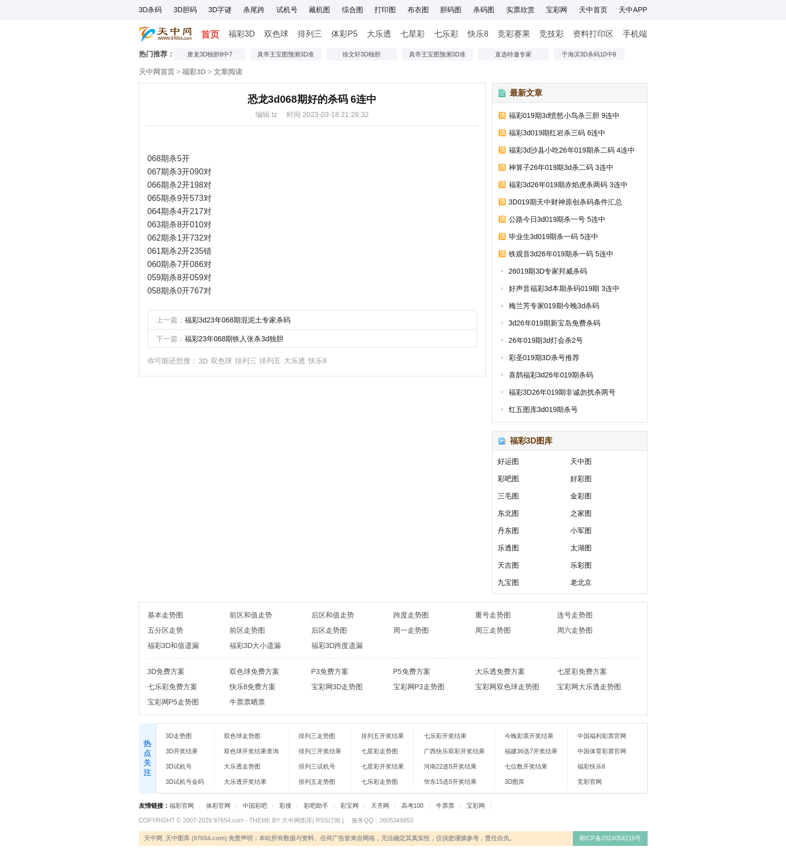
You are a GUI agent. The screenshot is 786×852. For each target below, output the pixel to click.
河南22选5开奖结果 (450, 766)
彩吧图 (508, 479)
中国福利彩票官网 (601, 736)
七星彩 (412, 34)
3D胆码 (185, 10)
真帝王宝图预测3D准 (285, 54)
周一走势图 (411, 630)
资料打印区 (593, 34)
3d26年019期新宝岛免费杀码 (555, 323)
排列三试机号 (317, 766)
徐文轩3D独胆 (361, 54)
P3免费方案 (329, 671)
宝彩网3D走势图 (337, 687)
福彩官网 (181, 805)
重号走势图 (493, 615)
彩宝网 (349, 805)
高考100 (412, 805)
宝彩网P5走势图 (173, 702)
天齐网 (380, 805)
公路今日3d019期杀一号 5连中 (557, 219)
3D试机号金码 (185, 781)
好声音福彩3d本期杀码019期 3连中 (564, 288)
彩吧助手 (316, 805)
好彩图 (581, 479)
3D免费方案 (166, 671)
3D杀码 (150, 10)
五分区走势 (165, 630)
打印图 (385, 10)
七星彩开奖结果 (382, 766)
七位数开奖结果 (526, 766)
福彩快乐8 (591, 766)
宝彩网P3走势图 (419, 687)
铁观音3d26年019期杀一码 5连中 (561, 254)
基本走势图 (165, 615)
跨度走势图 (411, 615)
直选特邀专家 (513, 54)
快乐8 (478, 34)
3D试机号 (179, 766)
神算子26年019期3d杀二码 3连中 (561, 167)
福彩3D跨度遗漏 (337, 645)
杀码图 (483, 10)
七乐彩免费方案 (172, 687)
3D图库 (515, 781)
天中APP (633, 10)
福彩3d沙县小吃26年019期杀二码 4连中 (572, 150)
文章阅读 (228, 72)
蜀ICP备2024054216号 (610, 838)
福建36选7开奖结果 (531, 751)
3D (203, 361)
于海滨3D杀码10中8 (589, 54)
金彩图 (581, 496)
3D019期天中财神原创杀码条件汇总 (565, 202)
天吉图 (508, 565)
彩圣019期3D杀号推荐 (544, 358)
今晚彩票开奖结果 (529, 736)
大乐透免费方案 (500, 671)
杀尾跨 (254, 10)
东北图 (508, 513)
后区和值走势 (332, 615)
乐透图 (508, 548)
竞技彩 (551, 34)
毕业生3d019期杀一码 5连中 (554, 236)
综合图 (352, 10)
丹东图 (508, 530)
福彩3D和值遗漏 (173, 645)
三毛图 (508, 496)
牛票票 (445, 805)
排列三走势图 (317, 736)
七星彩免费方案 (582, 671)
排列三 (310, 34)
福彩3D (241, 34)
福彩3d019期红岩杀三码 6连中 (557, 133)
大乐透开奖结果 (245, 781)
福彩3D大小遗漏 (255, 645)
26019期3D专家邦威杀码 (548, 271)
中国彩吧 (255, 805)
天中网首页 (156, 72)
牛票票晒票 (247, 702)
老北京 (581, 582)
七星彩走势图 (379, 751)
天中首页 (593, 10)
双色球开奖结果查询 (251, 751)
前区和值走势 (250, 615)
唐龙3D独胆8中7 (209, 54)
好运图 (508, 461)
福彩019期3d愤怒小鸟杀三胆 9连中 (564, 115)
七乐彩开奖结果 (445, 736)
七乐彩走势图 (379, 781)
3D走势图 (179, 736)
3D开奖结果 (182, 751)
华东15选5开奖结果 (450, 781)
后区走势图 (329, 630)
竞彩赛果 (514, 34)
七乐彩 (446, 34)
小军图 (581, 530)
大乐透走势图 (242, 766)
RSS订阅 (328, 820)
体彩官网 (218, 805)
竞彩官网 (589, 781)
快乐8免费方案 (252, 687)
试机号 (287, 10)
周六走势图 (575, 630)
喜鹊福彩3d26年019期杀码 (551, 375)
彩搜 (285, 805)
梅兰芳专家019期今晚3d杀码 (554, 306)
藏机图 (319, 10)
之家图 (581, 513)
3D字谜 (219, 10)
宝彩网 (556, 10)
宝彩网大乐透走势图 (589, 687)
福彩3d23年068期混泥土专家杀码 (238, 320)
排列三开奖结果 (320, 751)
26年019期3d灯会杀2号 (546, 340)
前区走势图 (247, 630)
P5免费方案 (411, 671)
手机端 (635, 34)
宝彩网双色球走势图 (507, 687)
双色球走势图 (242, 736)
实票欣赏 (520, 10)
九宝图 (508, 582)
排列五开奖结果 (382, 736)
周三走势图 (493, 630)
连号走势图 (575, 615)
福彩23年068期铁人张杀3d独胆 (234, 339)
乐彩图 (581, 565)
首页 (210, 35)
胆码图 (450, 10)
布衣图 (418, 10)
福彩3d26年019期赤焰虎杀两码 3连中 (568, 185)
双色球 (276, 34)
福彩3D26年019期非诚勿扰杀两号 (562, 392)
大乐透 (379, 34)
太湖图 (581, 548)
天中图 (581, 461)
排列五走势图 (317, 781)
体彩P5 (344, 34)
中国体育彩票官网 (601, 751)
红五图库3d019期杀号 (543, 409)
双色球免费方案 (254, 671)
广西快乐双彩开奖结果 (454, 751)
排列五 (270, 361)
